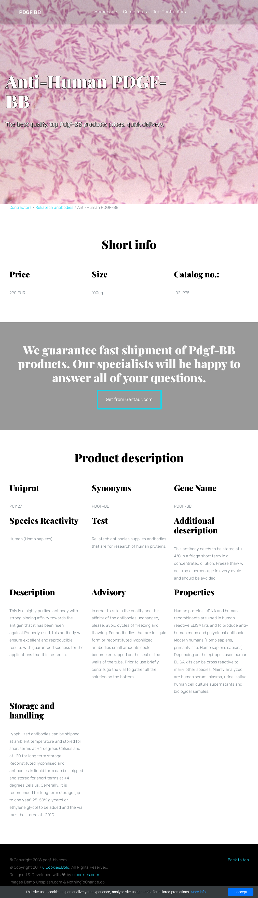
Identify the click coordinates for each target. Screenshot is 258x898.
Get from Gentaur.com (129, 399)
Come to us (135, 12)
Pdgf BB (30, 12)
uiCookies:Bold (55, 867)
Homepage (105, 12)
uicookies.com (85, 874)
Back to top (238, 859)
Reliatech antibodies (54, 207)
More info (198, 892)
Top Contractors (169, 12)
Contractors (20, 207)
